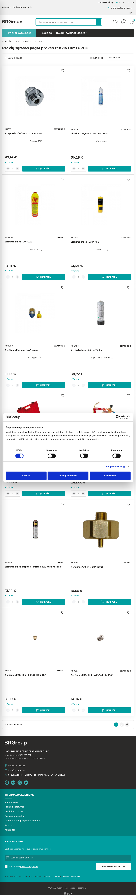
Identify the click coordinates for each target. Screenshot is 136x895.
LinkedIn (26, 782)
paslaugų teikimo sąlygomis (72, 876)
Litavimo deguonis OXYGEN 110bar (89, 133)
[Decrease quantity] (8, 168)
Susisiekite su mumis (22, 7)
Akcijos (47, 33)
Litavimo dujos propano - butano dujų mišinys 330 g (33, 566)
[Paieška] (98, 22)
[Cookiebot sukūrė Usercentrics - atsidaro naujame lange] (118, 417)
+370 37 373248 (126, 2)
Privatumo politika (14, 816)
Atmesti (26, 475)
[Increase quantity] (17, 168)
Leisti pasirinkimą (68, 475)
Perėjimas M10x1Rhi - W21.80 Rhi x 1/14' (92, 675)
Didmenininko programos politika (22, 820)
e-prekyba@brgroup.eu (121, 8)
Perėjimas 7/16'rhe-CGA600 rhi (87, 567)
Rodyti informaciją (115, 466)
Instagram (20, 782)
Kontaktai (10, 830)
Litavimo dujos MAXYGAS (18, 241)
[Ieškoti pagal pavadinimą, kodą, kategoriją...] (64, 22)
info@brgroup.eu (17, 770)
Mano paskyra (12, 802)
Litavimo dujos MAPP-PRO (85, 242)
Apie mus (6, 7)
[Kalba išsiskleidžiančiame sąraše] (132, 13)
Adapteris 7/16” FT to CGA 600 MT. (24, 133)
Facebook (7, 782)
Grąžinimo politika (14, 811)
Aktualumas (119, 57)
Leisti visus (110, 475)
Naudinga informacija (70, 33)
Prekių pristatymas (14, 807)
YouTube (13, 782)
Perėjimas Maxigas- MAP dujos (21, 350)
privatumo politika (29, 866)
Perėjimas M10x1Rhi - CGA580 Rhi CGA (25, 675)
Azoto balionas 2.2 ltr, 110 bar (87, 350)
